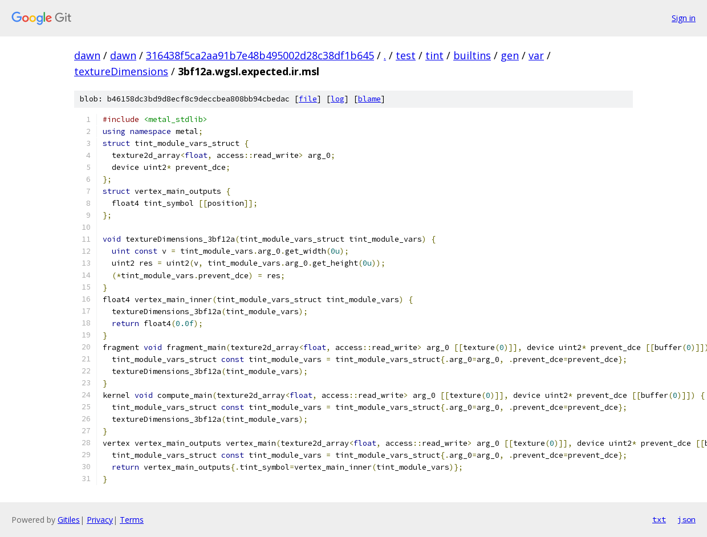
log (337, 99)
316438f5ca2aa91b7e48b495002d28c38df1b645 (260, 55)
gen (510, 55)
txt (659, 519)
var (536, 55)
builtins (472, 55)
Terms (132, 519)
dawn (87, 55)
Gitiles (69, 519)
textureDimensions (121, 71)
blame (369, 99)
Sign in (684, 18)
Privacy (100, 519)
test (406, 55)
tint (434, 55)
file (308, 99)
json (686, 519)
